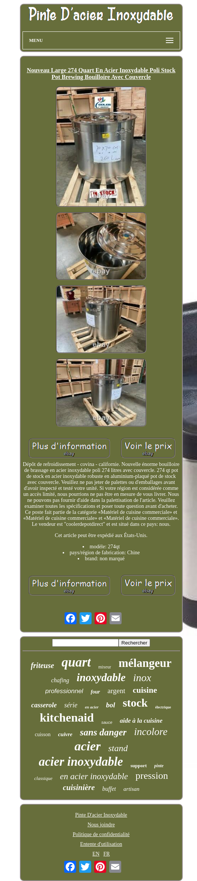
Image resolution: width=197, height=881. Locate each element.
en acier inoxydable (94, 776)
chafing (60, 680)
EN (95, 854)
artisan (131, 789)
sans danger (103, 732)
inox (142, 677)
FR (107, 854)
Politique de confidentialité (101, 834)
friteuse (42, 665)
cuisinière (79, 787)
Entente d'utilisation (101, 844)
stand (118, 748)
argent (116, 691)
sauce (106, 722)
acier (88, 746)
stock (135, 702)
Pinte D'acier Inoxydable (101, 815)
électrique (163, 707)
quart (76, 662)
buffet (109, 789)
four (95, 692)
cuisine (145, 690)
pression (151, 775)
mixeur (104, 667)
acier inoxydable (81, 761)
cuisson (43, 734)
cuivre (65, 734)
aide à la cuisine (141, 720)
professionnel (64, 691)
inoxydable (101, 677)
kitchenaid (67, 717)
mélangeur (145, 663)
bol (110, 705)
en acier (91, 707)
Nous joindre (101, 824)
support (139, 765)
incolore (150, 731)
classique (43, 778)
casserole (44, 705)
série (70, 705)
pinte (159, 765)
